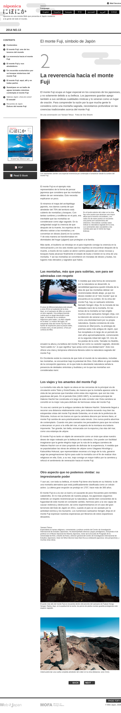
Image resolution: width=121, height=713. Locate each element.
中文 (80, 12)
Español (57, 12)
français (68, 12)
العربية (102, 12)
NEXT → (89, 682)
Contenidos (12, 45)
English (46, 12)
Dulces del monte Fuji (21, 105)
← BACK (74, 682)
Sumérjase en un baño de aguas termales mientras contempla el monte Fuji (18, 90)
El (21, 98)
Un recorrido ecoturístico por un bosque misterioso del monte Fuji (20, 73)
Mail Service (115, 3)
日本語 (114, 12)
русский (91, 12)
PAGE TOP (113, 700)
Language (44, 8)
